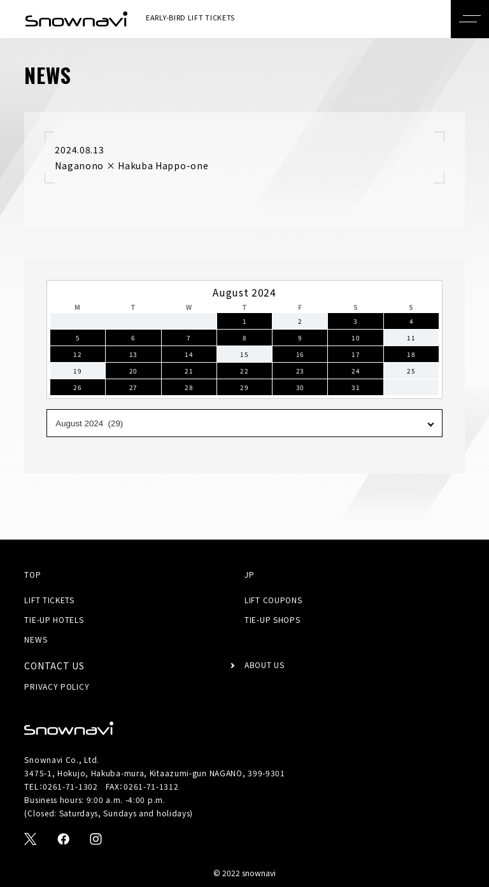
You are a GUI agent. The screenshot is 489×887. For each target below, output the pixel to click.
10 (355, 337)
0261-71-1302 (70, 786)
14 (189, 354)
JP (249, 574)
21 (189, 370)
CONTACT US (54, 665)
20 (133, 370)
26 (77, 387)
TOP (32, 574)
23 (300, 370)
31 (355, 387)
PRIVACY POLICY (56, 686)
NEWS (35, 639)
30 (300, 387)
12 (77, 354)
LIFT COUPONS (273, 599)
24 (355, 370)
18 (411, 354)
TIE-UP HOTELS (53, 619)
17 (355, 354)
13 (133, 354)
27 (133, 387)
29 (244, 387)
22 (244, 370)
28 (189, 387)
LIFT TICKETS (49, 599)
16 (300, 354)
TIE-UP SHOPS (272, 619)
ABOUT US (264, 664)
